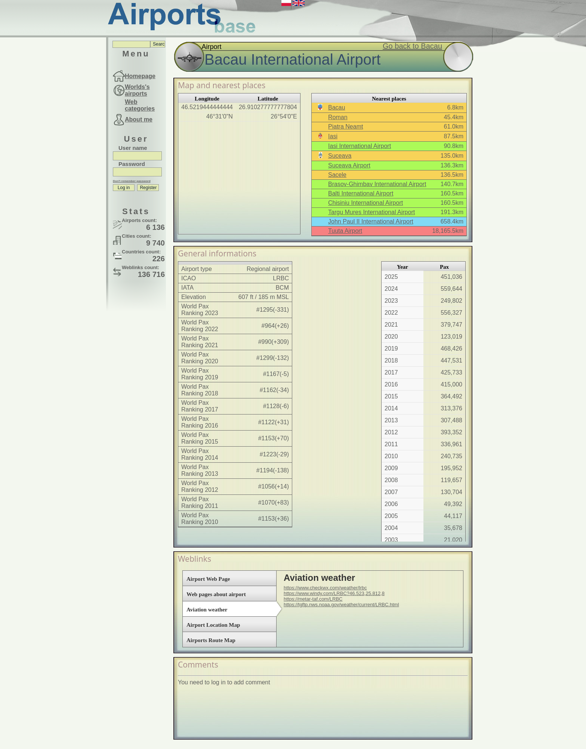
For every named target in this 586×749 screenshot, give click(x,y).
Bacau (336, 107)
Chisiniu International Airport (365, 203)
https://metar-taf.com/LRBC (313, 599)
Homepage (140, 76)
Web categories (140, 105)
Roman (338, 117)
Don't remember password (132, 181)
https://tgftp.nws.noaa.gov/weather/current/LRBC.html (341, 604)
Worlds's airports (137, 90)
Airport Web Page (208, 579)
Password (131, 164)
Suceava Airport (349, 165)
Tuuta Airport (345, 231)
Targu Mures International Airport (371, 212)
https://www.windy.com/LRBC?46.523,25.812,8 (334, 593)
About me (138, 119)
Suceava (339, 155)
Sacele (337, 175)
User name (132, 148)
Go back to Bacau (412, 46)
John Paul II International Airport (370, 221)
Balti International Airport (360, 193)
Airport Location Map (213, 625)
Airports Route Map (210, 640)
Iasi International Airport (359, 146)
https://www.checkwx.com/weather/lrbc (325, 588)
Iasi (332, 136)
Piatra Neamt (345, 126)
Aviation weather (206, 610)
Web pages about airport (216, 594)
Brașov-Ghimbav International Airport (377, 184)
